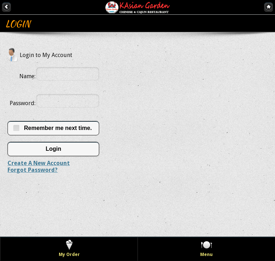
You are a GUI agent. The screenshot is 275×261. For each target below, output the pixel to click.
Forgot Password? (33, 170)
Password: (22, 103)
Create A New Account (39, 163)
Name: (27, 76)
